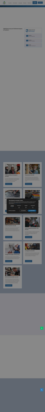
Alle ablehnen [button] (23, 210)
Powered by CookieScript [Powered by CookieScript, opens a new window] (33, 212)
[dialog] (22, 206)
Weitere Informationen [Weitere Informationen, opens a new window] (18, 203)
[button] (12, 210)
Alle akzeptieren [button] (32, 210)
